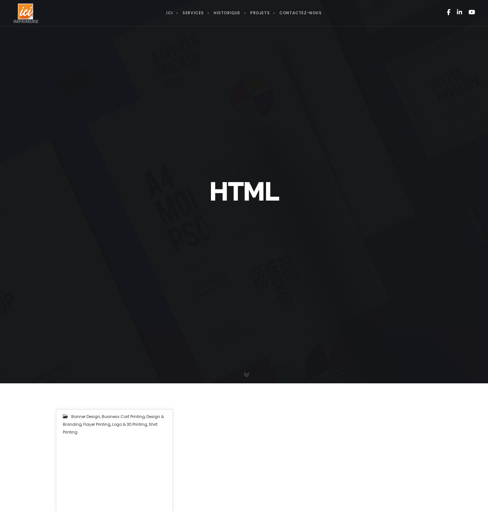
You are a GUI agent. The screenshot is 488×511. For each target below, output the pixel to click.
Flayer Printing (96, 424)
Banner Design (85, 416)
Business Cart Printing (123, 416)
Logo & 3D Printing (129, 424)
